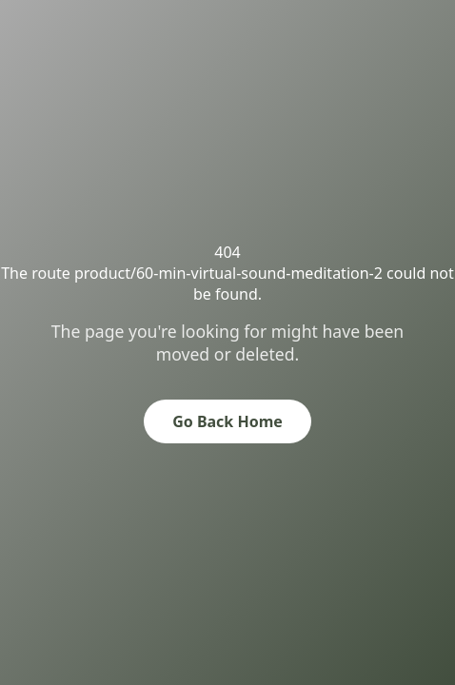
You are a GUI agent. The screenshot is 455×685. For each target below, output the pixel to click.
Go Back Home (227, 421)
